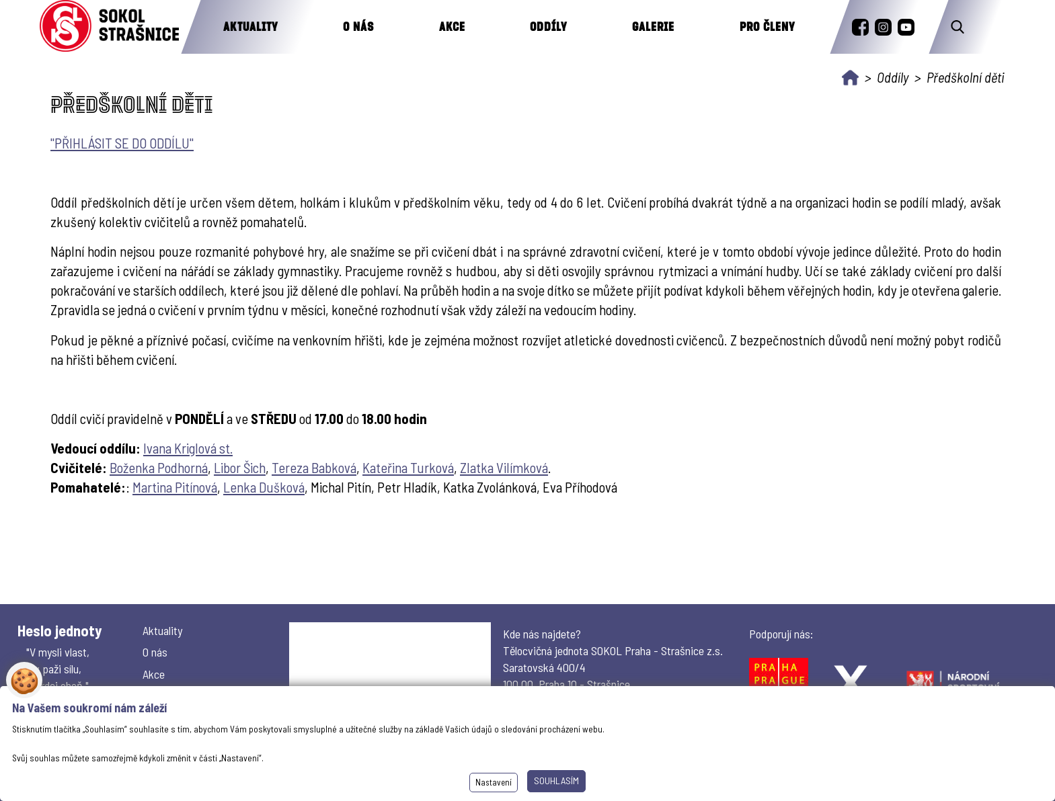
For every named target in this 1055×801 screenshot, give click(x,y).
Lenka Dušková (264, 486)
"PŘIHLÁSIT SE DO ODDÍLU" (122, 142)
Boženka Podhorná (159, 467)
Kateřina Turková (408, 467)
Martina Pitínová (174, 486)
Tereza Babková (314, 467)
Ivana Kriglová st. (188, 447)
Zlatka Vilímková (504, 467)
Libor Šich (240, 467)
